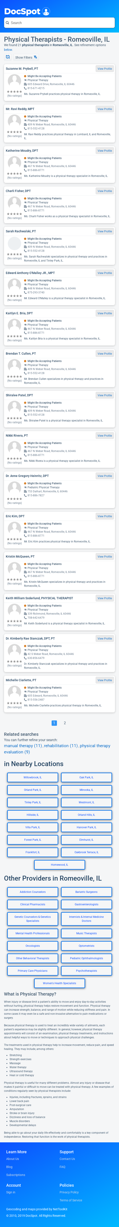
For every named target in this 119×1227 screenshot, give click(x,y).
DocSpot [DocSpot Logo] (26, 10)
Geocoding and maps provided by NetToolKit (36, 1209)
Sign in (10, 1192)
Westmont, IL (86, 802)
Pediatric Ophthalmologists (86, 958)
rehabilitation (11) (61, 745)
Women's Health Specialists (59, 983)
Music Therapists (86, 933)
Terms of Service (71, 1200)
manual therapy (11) (23, 745)
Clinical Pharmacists (32, 904)
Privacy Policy (69, 1192)
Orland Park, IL (32, 789)
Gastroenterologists (86, 904)
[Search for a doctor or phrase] (59, 22)
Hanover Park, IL (86, 827)
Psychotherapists (86, 970)
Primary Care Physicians (32, 970)
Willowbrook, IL (33, 777)
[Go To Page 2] (65, 723)
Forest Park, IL (32, 839)
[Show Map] (8, 57)
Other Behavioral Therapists (32, 958)
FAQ (62, 1167)
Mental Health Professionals (33, 933)
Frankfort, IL (33, 852)
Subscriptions (15, 1175)
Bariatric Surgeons (86, 892)
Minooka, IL (86, 789)
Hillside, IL (33, 814)
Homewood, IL (59, 864)
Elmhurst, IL (86, 839)
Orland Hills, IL (86, 814)
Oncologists (33, 945)
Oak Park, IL (86, 777)
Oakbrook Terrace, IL (87, 852)
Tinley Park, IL (32, 802)
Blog (9, 1167)
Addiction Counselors (33, 892)
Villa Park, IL (32, 827)
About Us (12, 1159)
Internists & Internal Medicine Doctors (86, 918)
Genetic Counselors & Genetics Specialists (32, 918)
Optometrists (86, 945)
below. (8, 49)
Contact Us (67, 1159)
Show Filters (26, 57)
